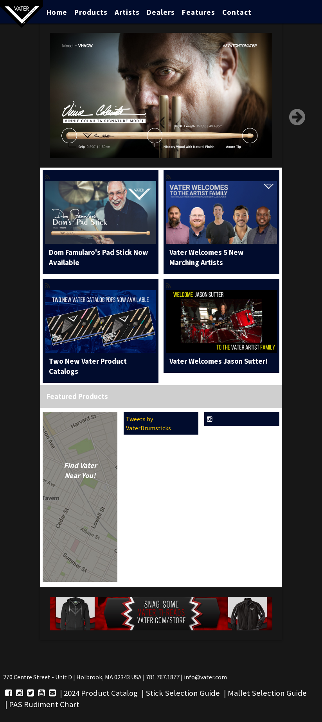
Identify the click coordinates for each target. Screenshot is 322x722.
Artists (127, 12)
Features (198, 12)
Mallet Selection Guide (267, 693)
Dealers (161, 12)
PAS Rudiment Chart (44, 704)
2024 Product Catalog (101, 693)
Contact (237, 12)
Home (57, 12)
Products (91, 12)
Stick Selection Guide (183, 693)
